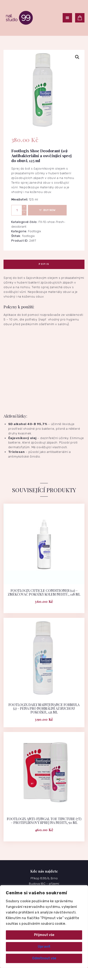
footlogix (28, 236)
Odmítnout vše (44, 958)
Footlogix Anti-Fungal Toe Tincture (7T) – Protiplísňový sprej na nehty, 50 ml (44, 821)
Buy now (49, 210)
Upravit (44, 947)
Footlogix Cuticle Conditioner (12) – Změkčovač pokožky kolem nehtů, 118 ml (44, 592)
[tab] (44, 264)
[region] (44, 926)
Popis (44, 264)
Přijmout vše (44, 935)
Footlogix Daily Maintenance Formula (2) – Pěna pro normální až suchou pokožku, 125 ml (44, 708)
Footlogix (34, 231)
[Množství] (19, 210)
